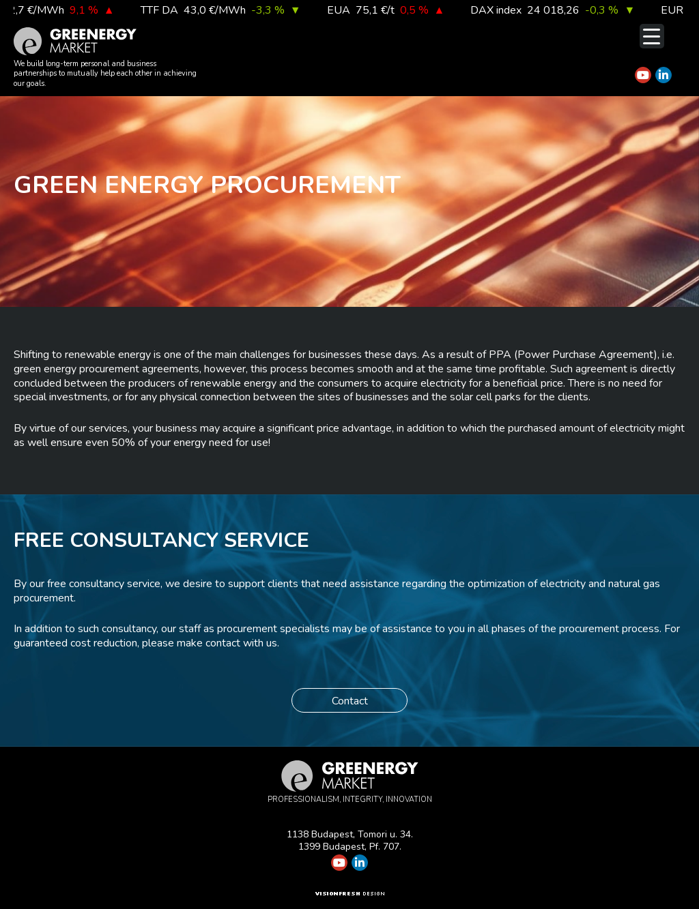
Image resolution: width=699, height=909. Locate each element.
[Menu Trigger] (652, 36)
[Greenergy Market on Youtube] (643, 75)
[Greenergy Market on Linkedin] (663, 75)
